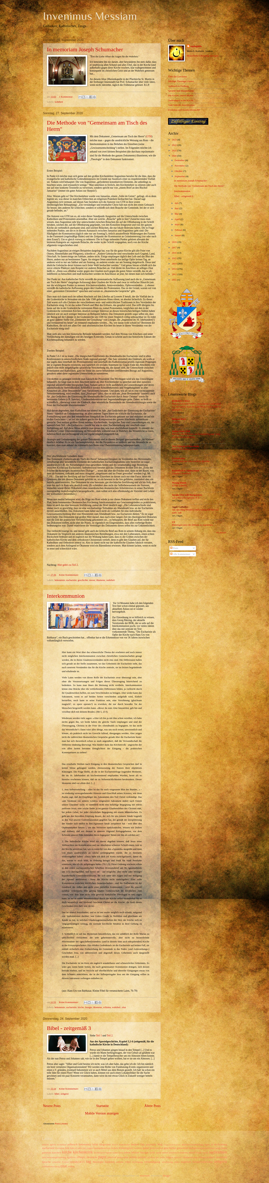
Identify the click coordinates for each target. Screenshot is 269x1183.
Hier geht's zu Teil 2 (68, 565)
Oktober (179, 171)
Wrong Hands (179, 482)
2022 (174, 145)
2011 (174, 279)
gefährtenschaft (156, 1148)
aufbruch (72, 1144)
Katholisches (178, 458)
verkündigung (152, 1161)
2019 (174, 242)
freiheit (114, 1148)
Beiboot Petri (179, 419)
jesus (224, 1147)
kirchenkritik (83, 1152)
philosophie (122, 1157)
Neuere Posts (52, 1106)
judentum (46, 1152)
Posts (174, 548)
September (180, 176)
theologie (98, 1161)
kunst (115, 1152)
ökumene (100, 580)
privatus (151, 1157)
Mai (177, 214)
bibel (57, 1094)
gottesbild (182, 1147)
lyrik (152, 1152)
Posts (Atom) (61, 1123)
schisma (107, 1007)
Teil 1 (99, 1035)
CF (173, 522)
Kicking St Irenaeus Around (185, 449)
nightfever (71, 1157)
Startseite (102, 1106)
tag (88, 1161)
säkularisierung (189, 1157)
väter (128, 1161)
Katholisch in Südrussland (185, 470)
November (180, 165)
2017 (174, 247)
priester (142, 1157)
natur (44, 1157)
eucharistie (71, 580)
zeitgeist (65, 1094)
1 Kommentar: (66, 97)
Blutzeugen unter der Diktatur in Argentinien (192, 525)
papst (102, 1157)
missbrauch (174, 1153)
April (177, 219)
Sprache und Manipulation (181, 91)
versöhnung (167, 1162)
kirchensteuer (100, 1153)
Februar (179, 230)
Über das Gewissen (177, 76)
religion (169, 1157)
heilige (193, 1147)
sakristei (178, 1157)
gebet (146, 1147)
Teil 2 (109, 1035)
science (210, 1157)
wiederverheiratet (202, 1161)
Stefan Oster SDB (181, 431)
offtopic (81, 1157)
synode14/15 (77, 1161)
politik (133, 1157)
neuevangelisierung (56, 1157)
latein (121, 1153)
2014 (174, 263)
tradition (110, 1161)
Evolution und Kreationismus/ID (184, 110)
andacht (45, 1144)
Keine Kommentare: (69, 575)
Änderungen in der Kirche (180, 100)
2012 (174, 274)
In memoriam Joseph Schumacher (85, 49)
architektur (61, 1144)
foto (84, 1148)
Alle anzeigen (221, 532)
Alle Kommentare (180, 554)
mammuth (145, 1175)
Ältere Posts (152, 1106)
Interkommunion (66, 596)
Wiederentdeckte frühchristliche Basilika (190, 461)
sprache (46, 1161)
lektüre (135, 1152)
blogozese (105, 1144)
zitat (124, 1007)
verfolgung (137, 1162)
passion (112, 1157)
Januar (178, 235)
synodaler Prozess (60, 1162)
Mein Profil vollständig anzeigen (202, 55)
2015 (174, 258)
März (177, 224)
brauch (115, 1144)
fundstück (138, 1148)
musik (199, 1153)
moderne (184, 1152)
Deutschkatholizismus (172, 1145)
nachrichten (218, 1152)
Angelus (176, 422)
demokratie (124, 1144)
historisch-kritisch (206, 1148)
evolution (59, 1148)
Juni (177, 208)
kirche (81, 1007)
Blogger (167, 1175)
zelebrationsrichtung (51, 1166)
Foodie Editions (179, 485)
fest (67, 1147)
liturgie (88, 1007)
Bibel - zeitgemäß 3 (69, 1028)
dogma (207, 1144)
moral (192, 1152)
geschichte (83, 580)
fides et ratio (76, 1148)
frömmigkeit (126, 1147)
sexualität (221, 1157)
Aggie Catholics (180, 507)
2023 (174, 139)
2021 (174, 150)
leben (127, 1152)
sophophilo (196, 46)
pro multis (160, 1157)
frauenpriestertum (102, 1148)
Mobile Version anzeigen (102, 1113)
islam (218, 1148)
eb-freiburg (220, 1144)
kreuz (109, 1152)
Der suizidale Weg (151, 1144)
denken (135, 1144)
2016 (174, 253)
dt (212, 1144)
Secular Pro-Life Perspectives (187, 495)
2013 (174, 269)
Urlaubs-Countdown (181, 473)
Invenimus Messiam (90, 16)
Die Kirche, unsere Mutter (180, 95)
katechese (56, 1152)
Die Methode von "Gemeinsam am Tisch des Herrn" (199, 186)
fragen (90, 1148)
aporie (53, 1144)
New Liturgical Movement (185, 446)
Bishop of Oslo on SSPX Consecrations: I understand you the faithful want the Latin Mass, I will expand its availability (196, 406)
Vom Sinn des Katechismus (181, 105)
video (177, 1162)
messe (92, 580)
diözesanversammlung (192, 1144)
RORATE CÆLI (180, 401)
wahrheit (59, 102)
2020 (174, 155)
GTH (149, 136)
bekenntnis (60, 580)
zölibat (71, 1166)
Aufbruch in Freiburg (178, 86)
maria (158, 1152)
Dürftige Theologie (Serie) (181, 81)
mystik (205, 1153)
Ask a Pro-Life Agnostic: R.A (185, 497)
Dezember (180, 160)
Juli (177, 203)
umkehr (119, 1162)
